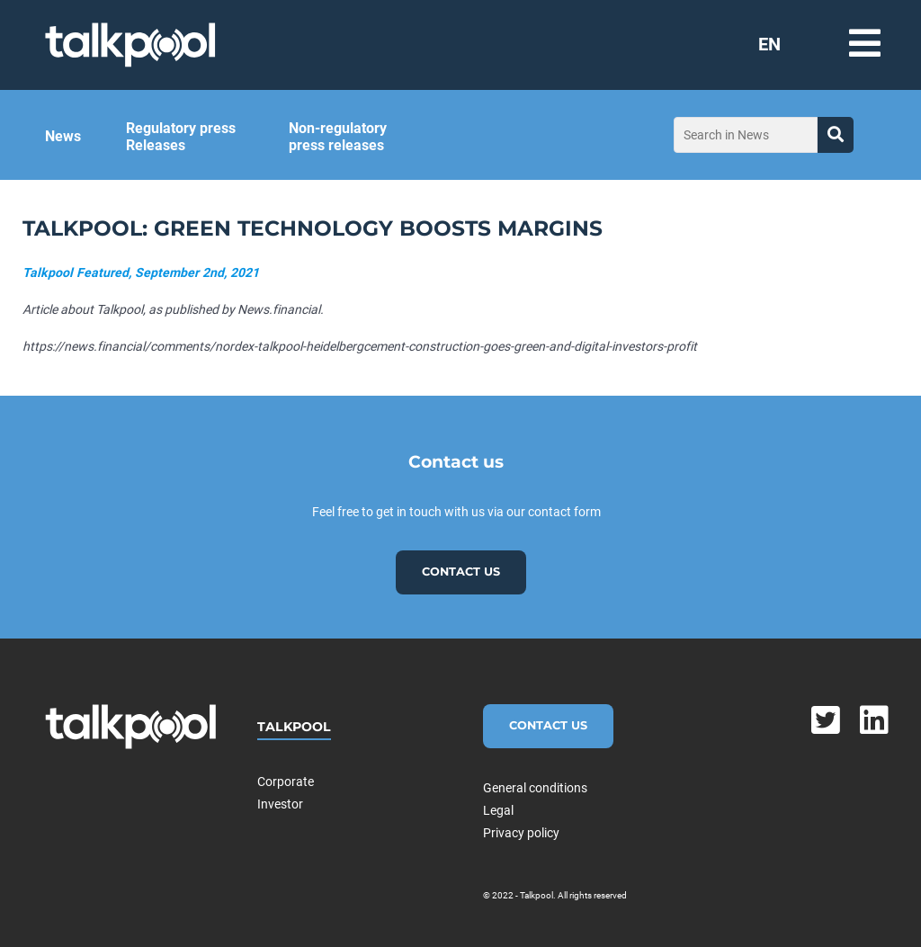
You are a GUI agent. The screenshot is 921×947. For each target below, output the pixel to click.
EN (769, 44)
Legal (498, 810)
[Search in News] (746, 135)
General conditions (535, 788)
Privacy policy (521, 833)
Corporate (285, 781)
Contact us (461, 571)
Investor (280, 804)
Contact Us (548, 725)
